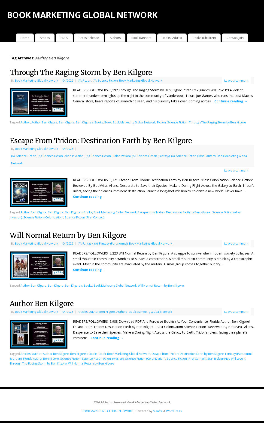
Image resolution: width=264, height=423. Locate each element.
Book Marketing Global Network (36, 81)
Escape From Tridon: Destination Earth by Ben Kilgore (101, 140)
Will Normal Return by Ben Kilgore (68, 235)
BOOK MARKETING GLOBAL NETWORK (82, 15)
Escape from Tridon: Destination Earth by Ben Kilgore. (174, 212)
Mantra (158, 411)
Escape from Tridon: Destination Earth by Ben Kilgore (188, 354)
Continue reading (230, 101)
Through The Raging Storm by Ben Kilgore (81, 72)
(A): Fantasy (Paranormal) (111, 243)
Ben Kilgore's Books (89, 122)
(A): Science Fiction (105, 81)
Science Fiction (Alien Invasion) (103, 359)
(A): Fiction (84, 81)
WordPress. (174, 411)
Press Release (89, 38)
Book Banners (141, 38)
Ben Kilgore (66, 122)
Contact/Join (235, 38)
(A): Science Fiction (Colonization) (108, 156)
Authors (115, 38)
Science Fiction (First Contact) (84, 217)
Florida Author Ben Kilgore (41, 359)
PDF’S (64, 38)
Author (25, 122)
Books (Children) (204, 38)
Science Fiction (177, 122)
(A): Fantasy (85, 243)
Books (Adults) (172, 38)
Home (25, 38)
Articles (45, 38)
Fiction (161, 122)
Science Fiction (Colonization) (43, 217)
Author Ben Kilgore (44, 122)
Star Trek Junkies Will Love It (226, 359)
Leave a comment (236, 81)
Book (107, 122)
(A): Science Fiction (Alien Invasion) (61, 156)
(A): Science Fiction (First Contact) (193, 156)
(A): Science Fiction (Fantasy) (151, 156)
